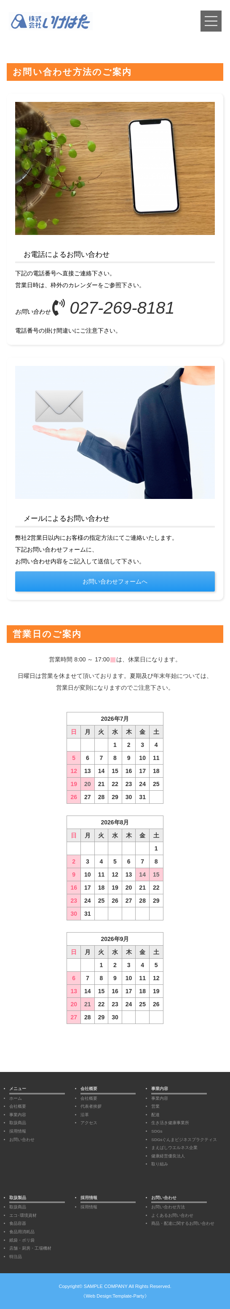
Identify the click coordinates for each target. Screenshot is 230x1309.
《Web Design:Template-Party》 (115, 1295)
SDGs (156, 1131)
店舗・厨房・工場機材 (30, 1248)
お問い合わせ (22, 1139)
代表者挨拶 (91, 1106)
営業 (155, 1106)
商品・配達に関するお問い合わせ (182, 1223)
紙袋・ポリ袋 (22, 1240)
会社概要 (17, 1106)
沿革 (84, 1114)
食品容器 (17, 1223)
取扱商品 (17, 1122)
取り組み (159, 1164)
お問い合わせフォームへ (115, 581)
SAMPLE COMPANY (106, 1286)
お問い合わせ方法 (168, 1207)
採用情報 (17, 1131)
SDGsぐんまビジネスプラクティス (184, 1139)
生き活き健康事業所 (170, 1122)
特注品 (15, 1256)
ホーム (15, 1098)
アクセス (88, 1122)
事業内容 (17, 1114)
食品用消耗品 (22, 1231)
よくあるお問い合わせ (172, 1215)
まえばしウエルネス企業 (174, 1147)
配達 (155, 1114)
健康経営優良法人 (168, 1156)
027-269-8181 (113, 308)
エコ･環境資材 (23, 1215)
